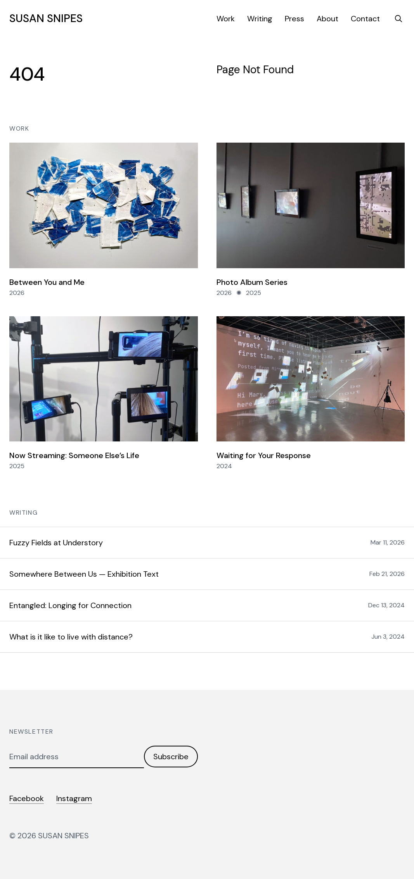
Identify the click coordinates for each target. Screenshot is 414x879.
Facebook (26, 798)
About (327, 19)
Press (294, 19)
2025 (253, 293)
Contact (365, 19)
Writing (259, 19)
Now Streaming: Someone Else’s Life (74, 455)
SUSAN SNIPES (46, 18)
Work (226, 19)
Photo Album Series (252, 282)
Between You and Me (47, 282)
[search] (398, 18)
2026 (16, 293)
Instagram (74, 798)
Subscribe (171, 756)
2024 (224, 466)
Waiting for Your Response (264, 455)
